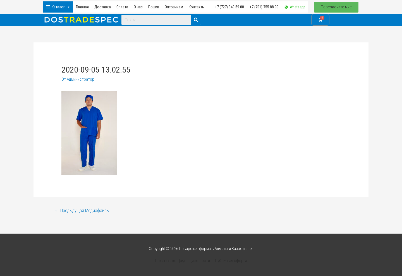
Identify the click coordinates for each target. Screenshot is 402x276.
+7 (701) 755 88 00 (264, 7)
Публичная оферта (231, 260)
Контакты (197, 7)
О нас (138, 7)
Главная (82, 7)
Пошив (153, 7)
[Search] (196, 20)
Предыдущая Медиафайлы (82, 210)
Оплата (122, 7)
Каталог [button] (61, 7)
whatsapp (297, 7)
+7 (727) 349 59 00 (229, 7)
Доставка (102, 7)
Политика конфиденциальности (182, 260)
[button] (336, 7)
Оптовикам (174, 7)
